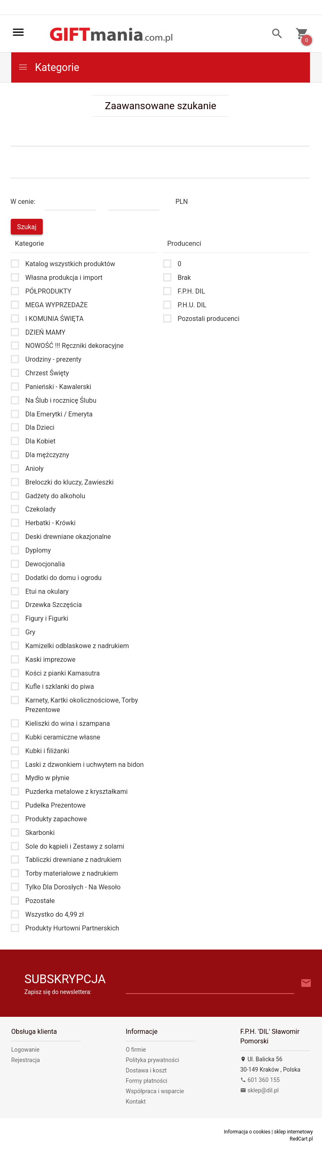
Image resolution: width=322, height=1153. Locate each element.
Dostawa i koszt (146, 1070)
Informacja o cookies (247, 1132)
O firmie (136, 1049)
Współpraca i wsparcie (155, 1091)
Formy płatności (146, 1080)
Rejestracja (25, 1060)
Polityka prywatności (152, 1060)
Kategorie (48, 67)
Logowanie (25, 1049)
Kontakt (136, 1101)
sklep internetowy (293, 1132)
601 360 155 (260, 1080)
